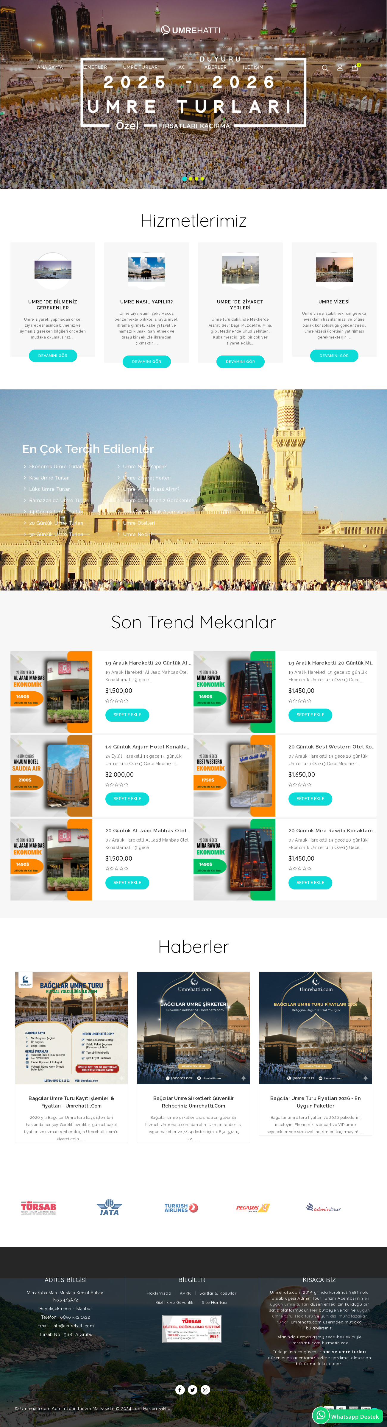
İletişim (253, 67)
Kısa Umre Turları (49, 478)
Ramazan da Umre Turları (59, 500)
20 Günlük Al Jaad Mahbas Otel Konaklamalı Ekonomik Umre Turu (190, 831)
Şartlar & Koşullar (217, 1293)
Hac (180, 67)
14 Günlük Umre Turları (56, 512)
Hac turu (304, 1316)
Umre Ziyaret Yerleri (147, 478)
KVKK (185, 1293)
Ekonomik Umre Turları (56, 466)
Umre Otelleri (139, 523)
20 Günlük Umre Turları (56, 523)
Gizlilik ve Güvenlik (175, 1302)
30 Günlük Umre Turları (56, 534)
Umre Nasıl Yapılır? (145, 466)
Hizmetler (93, 67)
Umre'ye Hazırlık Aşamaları (155, 512)
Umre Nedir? (138, 534)
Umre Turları (141, 67)
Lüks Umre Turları (50, 489)
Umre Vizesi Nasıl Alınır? (151, 489)
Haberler (214, 67)
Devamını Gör (53, 356)
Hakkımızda (159, 1293)
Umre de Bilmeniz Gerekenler (158, 500)
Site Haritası (214, 1302)
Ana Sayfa (50, 67)
